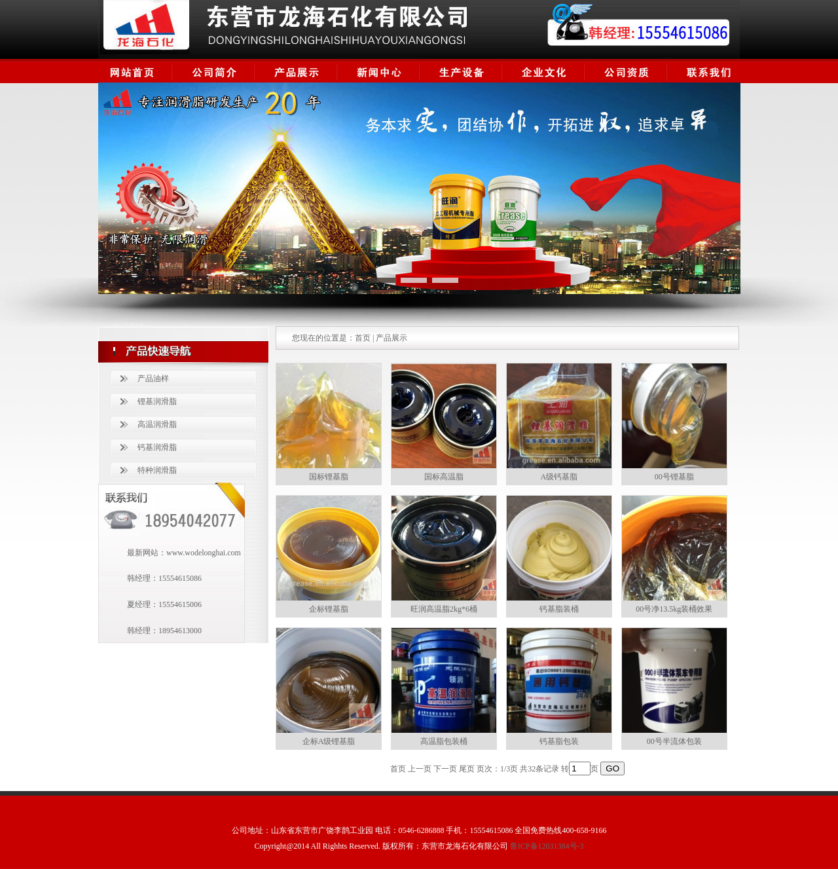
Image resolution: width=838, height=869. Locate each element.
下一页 (445, 768)
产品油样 (153, 378)
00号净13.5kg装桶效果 (674, 609)
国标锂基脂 (328, 476)
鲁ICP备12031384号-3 (547, 846)
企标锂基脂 (328, 609)
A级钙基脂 (558, 476)
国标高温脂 (444, 476)
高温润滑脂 (157, 424)
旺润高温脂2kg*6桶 (443, 609)
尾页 (467, 768)
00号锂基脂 (674, 476)
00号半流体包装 (674, 741)
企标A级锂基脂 (328, 741)
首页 (363, 337)
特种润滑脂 (157, 470)
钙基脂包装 (559, 741)
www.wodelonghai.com (203, 552)
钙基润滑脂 (157, 447)
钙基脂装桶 (559, 609)
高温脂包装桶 (443, 741)
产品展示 (391, 337)
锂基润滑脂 (157, 401)
